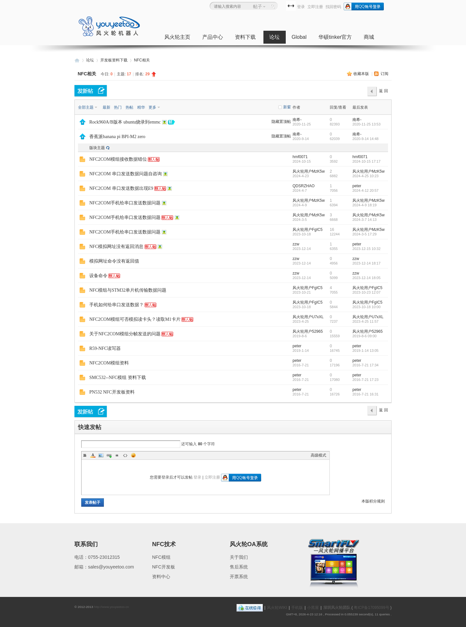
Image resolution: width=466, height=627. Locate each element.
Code (125, 455)
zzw (296, 244)
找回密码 (333, 7)
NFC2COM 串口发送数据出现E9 (121, 188)
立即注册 (315, 7)
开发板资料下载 (114, 60)
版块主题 (97, 148)
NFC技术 (164, 544)
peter (356, 186)
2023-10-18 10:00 (366, 307)
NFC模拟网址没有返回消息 (116, 246)
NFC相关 (142, 60)
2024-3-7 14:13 (364, 220)
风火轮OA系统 (249, 544)
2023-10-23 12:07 (366, 292)
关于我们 (239, 557)
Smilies (133, 455)
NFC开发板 (163, 566)
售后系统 (239, 566)
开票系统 (239, 576)
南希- (297, 119)
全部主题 (86, 107)
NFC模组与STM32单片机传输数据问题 (127, 290)
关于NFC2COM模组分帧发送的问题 (125, 333)
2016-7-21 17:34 (365, 365)
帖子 (257, 6)
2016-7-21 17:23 (365, 380)
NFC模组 (161, 557)
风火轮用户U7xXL (308, 317)
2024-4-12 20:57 (365, 190)
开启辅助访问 (284, 5)
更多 (152, 107)
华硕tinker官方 (335, 37)
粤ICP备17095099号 (371, 607)
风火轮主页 (177, 37)
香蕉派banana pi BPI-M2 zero (117, 136)
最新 (106, 107)
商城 (369, 37)
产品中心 (212, 37)
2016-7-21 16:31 (365, 394)
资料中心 (161, 576)
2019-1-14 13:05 (365, 350)
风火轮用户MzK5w (309, 171)
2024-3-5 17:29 (364, 234)
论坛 (274, 37)
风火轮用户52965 (308, 331)
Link (109, 455)
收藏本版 (361, 73)
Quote (117, 455)
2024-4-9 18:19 (364, 205)
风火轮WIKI (277, 607)
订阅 (384, 73)
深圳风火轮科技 (77, 60)
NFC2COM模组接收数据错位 (118, 159)
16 (332, 229)
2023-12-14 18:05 (366, 278)
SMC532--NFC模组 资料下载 (117, 377)
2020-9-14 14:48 (365, 139)
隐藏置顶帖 (281, 121)
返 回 (383, 91)
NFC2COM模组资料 (109, 363)
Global (299, 37)
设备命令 (98, 275)
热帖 (129, 107)
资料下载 (245, 37)
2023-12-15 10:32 (366, 249)
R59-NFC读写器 (105, 348)
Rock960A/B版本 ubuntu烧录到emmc (125, 122)
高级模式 (318, 455)
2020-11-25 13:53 (366, 124)
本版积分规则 (373, 501)
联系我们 (86, 544)
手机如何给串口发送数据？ (116, 304)
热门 (118, 107)
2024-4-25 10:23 (365, 176)
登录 (301, 7)
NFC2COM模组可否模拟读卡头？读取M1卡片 (135, 319)
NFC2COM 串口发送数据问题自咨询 (125, 173)
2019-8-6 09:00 (364, 336)
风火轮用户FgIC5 (308, 229)
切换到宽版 (291, 6)
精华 (141, 107)
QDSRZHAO (304, 186)
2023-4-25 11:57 (365, 321)
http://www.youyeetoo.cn (111, 607)
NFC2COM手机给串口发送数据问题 (125, 202)
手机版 (297, 607)
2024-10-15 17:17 (366, 161)
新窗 (287, 107)
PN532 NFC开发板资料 (112, 392)
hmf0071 (300, 157)
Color (93, 455)
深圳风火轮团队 (336, 607)
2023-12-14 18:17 (366, 263)
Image (101, 455)
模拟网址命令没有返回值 (114, 261)
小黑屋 (313, 607)
